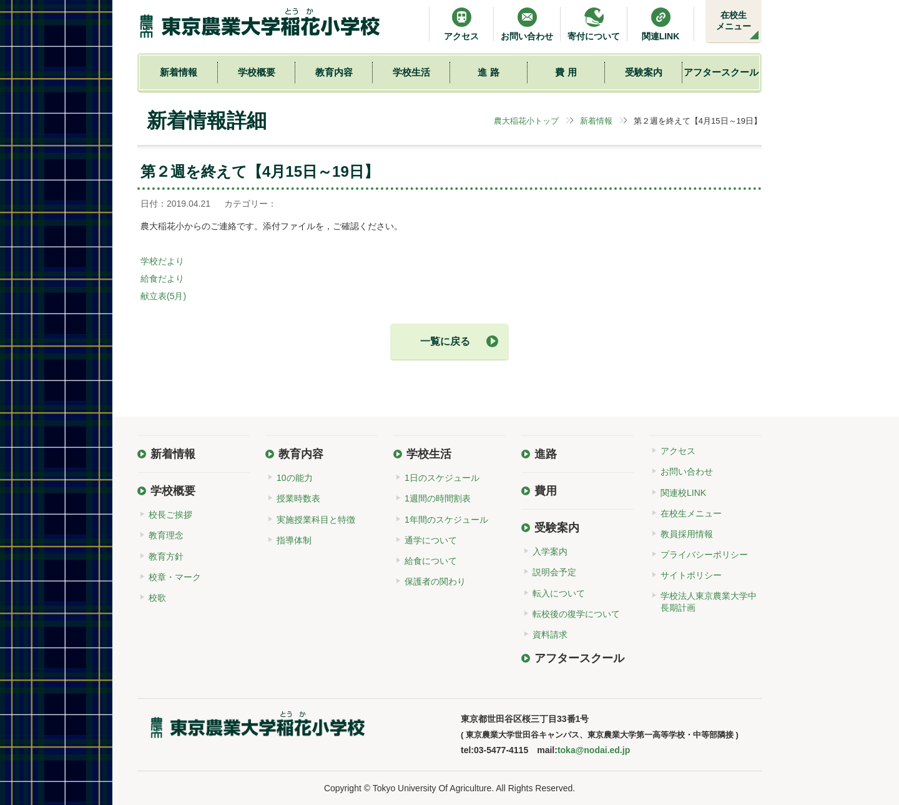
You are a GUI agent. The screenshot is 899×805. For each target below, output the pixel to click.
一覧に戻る (445, 341)
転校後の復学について (576, 614)
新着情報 (178, 72)
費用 (545, 490)
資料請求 (550, 635)
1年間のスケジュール (446, 520)
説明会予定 (554, 572)
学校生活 (411, 72)
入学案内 (550, 551)
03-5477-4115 (501, 750)
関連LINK (661, 24)
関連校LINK (683, 493)
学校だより (162, 261)
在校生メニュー (733, 20)
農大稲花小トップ (526, 121)
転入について (559, 593)
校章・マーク (175, 577)
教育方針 (166, 556)
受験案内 (643, 72)
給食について (431, 561)
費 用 (565, 72)
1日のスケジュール (442, 478)
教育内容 (334, 72)
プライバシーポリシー (704, 555)
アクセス (461, 24)
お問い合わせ (527, 24)
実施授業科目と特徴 (316, 520)
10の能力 (295, 478)
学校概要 (256, 72)
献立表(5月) (163, 296)
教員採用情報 (687, 534)
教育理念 (166, 535)
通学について (431, 540)
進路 (545, 454)
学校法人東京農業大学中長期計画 (709, 601)
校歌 (157, 598)
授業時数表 (298, 498)
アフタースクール (721, 72)
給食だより (162, 279)
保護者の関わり (435, 581)
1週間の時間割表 (438, 498)
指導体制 (294, 540)
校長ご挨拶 (170, 515)
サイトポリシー (691, 575)
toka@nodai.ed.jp (594, 750)
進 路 (488, 72)
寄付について (593, 24)
